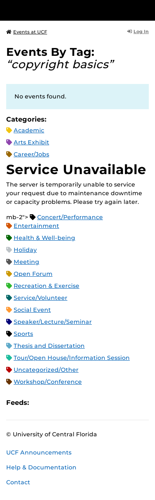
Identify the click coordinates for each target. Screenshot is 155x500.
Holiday (25, 250)
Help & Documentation (41, 467)
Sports (23, 333)
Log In (138, 31)
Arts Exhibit (31, 142)
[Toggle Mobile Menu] (147, 9)
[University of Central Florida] (63, 10)
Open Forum (33, 274)
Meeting (26, 262)
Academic (29, 130)
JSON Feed (96, 403)
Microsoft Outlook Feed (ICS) (54, 403)
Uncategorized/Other (46, 369)
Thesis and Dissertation (49, 345)
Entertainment (36, 226)
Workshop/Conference (48, 381)
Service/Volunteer (40, 297)
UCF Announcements (39, 452)
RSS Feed (68, 403)
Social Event (32, 309)
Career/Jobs (31, 154)
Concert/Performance (70, 217)
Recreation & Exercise (46, 285)
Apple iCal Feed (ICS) (40, 403)
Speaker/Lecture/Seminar (53, 321)
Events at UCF (26, 32)
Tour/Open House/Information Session (72, 357)
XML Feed (82, 403)
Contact (18, 482)
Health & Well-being (44, 238)
